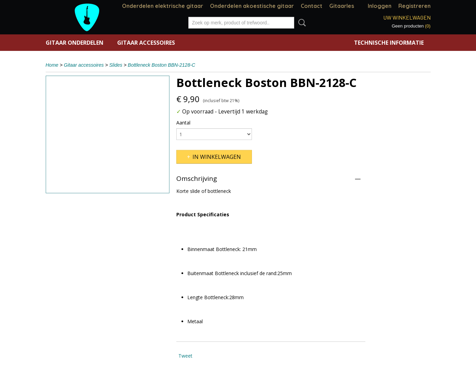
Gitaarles (341, 5)
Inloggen (379, 5)
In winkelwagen (216, 157)
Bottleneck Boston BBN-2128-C (161, 65)
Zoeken (301, 23)
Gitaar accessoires (146, 42)
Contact (311, 5)
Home (52, 65)
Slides (115, 65)
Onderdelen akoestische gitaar (252, 5)
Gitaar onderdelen (74, 42)
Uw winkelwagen (407, 17)
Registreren (414, 5)
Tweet (185, 355)
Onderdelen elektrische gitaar (162, 5)
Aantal (183, 122)
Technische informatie (389, 42)
